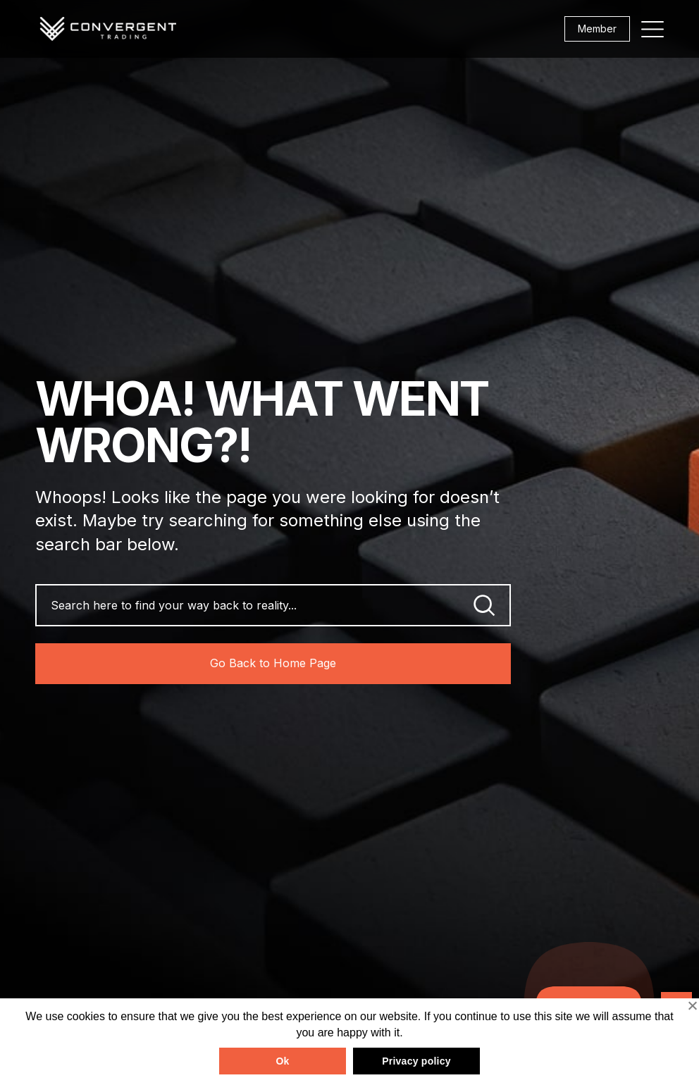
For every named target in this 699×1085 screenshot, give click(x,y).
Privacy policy (416, 1061)
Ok (282, 1061)
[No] (692, 1005)
